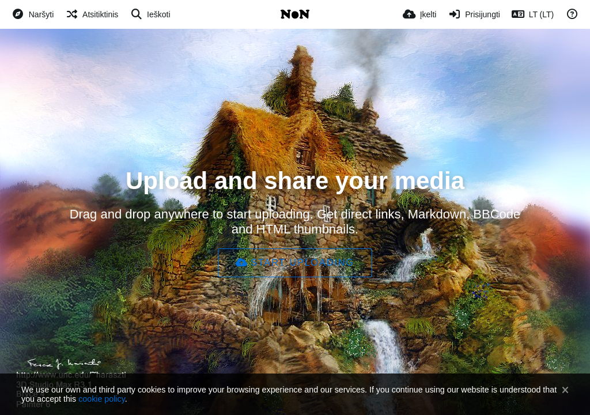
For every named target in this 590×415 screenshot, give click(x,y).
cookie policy (101, 398)
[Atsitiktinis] (91, 14)
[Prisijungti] (474, 14)
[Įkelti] (420, 14)
